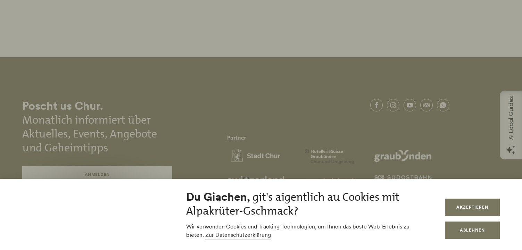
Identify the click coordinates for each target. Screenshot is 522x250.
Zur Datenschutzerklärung (238, 234)
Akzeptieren (472, 207)
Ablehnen (472, 230)
